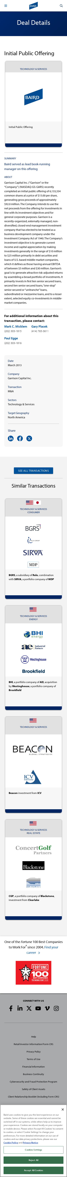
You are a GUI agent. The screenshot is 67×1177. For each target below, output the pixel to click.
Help (33, 1036)
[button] (5, 5)
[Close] (63, 1109)
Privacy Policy (34, 1051)
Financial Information (33, 1066)
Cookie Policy (11, 1142)
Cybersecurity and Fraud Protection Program (33, 1081)
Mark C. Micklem (15, 326)
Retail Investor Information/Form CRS (33, 1044)
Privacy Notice (30, 1142)
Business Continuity (33, 1074)
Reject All (33, 1160)
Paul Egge (11, 338)
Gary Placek (39, 326)
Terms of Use (33, 1059)
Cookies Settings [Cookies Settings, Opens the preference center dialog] (33, 1149)
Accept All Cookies (33, 1170)
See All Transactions (33, 470)
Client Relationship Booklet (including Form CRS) (33, 1096)
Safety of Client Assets (33, 1089)
